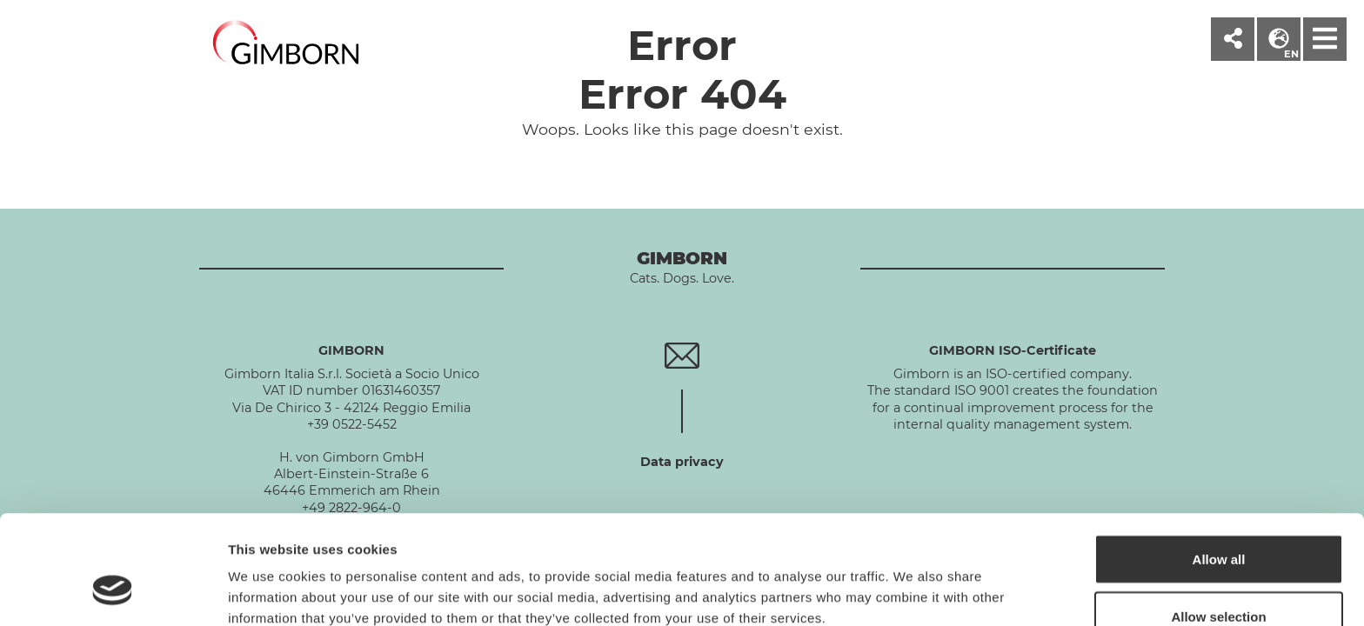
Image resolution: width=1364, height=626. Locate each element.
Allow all (1219, 465)
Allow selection (1218, 523)
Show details (913, 581)
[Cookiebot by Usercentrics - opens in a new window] (113, 592)
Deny (1219, 579)
